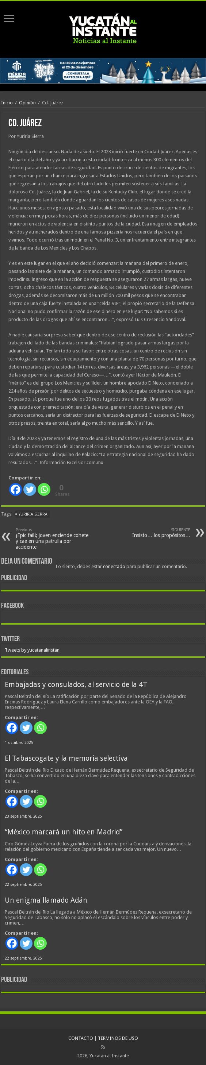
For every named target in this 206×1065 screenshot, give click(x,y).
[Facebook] (15, 489)
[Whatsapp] (44, 489)
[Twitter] (29, 489)
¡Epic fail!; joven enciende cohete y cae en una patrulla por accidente (53, 539)
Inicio (7, 102)
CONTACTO (80, 1038)
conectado (114, 566)
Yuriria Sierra (33, 514)
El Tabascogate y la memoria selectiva (66, 758)
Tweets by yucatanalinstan (32, 650)
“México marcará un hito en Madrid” (63, 832)
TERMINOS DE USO (118, 1038)
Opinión (27, 102)
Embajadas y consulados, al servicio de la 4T (76, 684)
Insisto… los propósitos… (152, 533)
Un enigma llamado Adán (46, 900)
